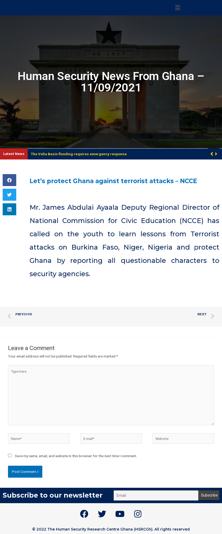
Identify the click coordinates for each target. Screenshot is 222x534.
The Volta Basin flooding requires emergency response (79, 154)
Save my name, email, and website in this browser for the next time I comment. (76, 456)
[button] (215, 154)
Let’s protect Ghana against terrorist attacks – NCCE (123, 181)
